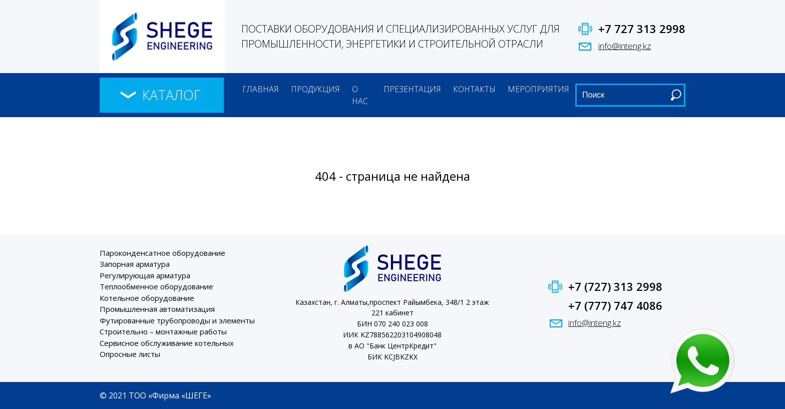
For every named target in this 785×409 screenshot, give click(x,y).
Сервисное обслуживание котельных (167, 343)
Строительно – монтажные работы (163, 331)
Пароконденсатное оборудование (162, 253)
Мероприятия (538, 89)
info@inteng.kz (624, 46)
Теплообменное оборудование (156, 286)
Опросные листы (130, 354)
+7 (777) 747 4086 (615, 305)
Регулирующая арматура (145, 275)
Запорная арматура (135, 264)
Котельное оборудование (147, 298)
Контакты (474, 89)
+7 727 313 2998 (641, 28)
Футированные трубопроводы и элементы (177, 320)
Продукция (315, 89)
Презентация (412, 89)
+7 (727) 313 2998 (615, 286)
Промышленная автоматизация (157, 309)
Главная (260, 89)
